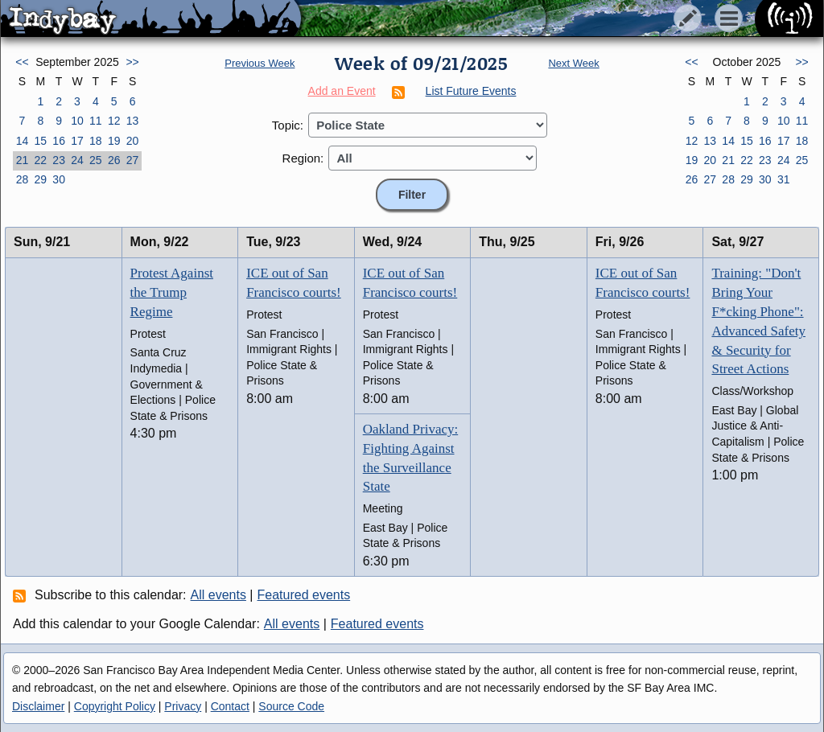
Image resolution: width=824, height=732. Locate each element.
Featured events (304, 595)
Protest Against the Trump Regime (171, 292)
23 (58, 160)
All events (218, 595)
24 (77, 160)
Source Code (291, 706)
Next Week (573, 63)
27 (132, 160)
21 (22, 160)
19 (114, 140)
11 (95, 120)
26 (114, 160)
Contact (230, 706)
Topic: (287, 125)
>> (132, 62)
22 (40, 160)
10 (77, 120)
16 (58, 140)
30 (58, 179)
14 (22, 140)
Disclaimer (38, 706)
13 (132, 120)
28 (22, 179)
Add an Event (342, 90)
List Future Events (471, 90)
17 (77, 140)
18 (95, 140)
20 (132, 140)
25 (95, 160)
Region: (303, 158)
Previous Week (260, 63)
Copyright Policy (114, 706)
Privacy (182, 706)
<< (21, 62)
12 (114, 120)
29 (40, 179)
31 (783, 179)
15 (40, 140)
